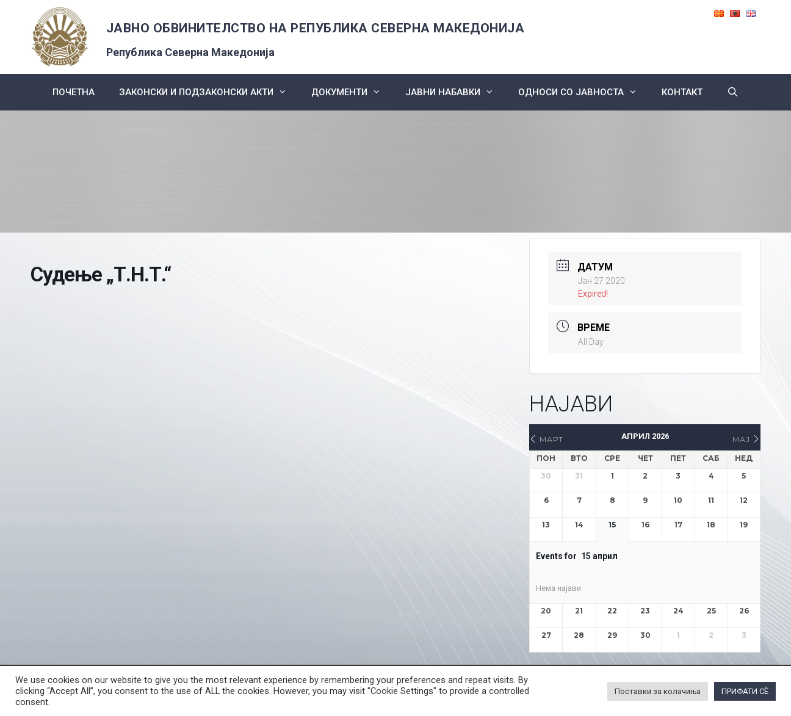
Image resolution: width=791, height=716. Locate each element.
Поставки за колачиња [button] (658, 691)
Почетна (73, 92)
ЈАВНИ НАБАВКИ (455, 92)
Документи (352, 92)
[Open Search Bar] (733, 92)
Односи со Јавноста (583, 92)
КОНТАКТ (682, 92)
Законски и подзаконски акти (209, 92)
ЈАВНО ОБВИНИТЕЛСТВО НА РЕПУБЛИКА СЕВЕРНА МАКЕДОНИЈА (315, 28)
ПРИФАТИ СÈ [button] (744, 691)
